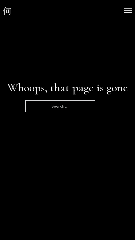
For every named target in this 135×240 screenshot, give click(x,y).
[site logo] (7, 11)
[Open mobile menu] (128, 10)
